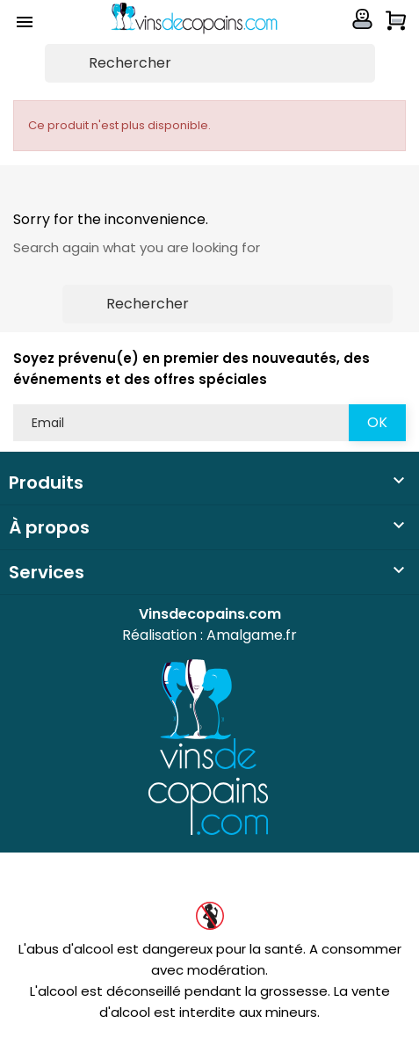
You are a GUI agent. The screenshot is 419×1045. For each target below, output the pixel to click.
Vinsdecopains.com (210, 614)
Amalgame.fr (251, 635)
